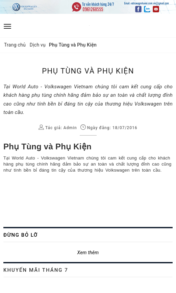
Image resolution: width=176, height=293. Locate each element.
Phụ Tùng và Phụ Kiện (47, 146)
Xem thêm (88, 252)
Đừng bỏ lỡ (20, 235)
